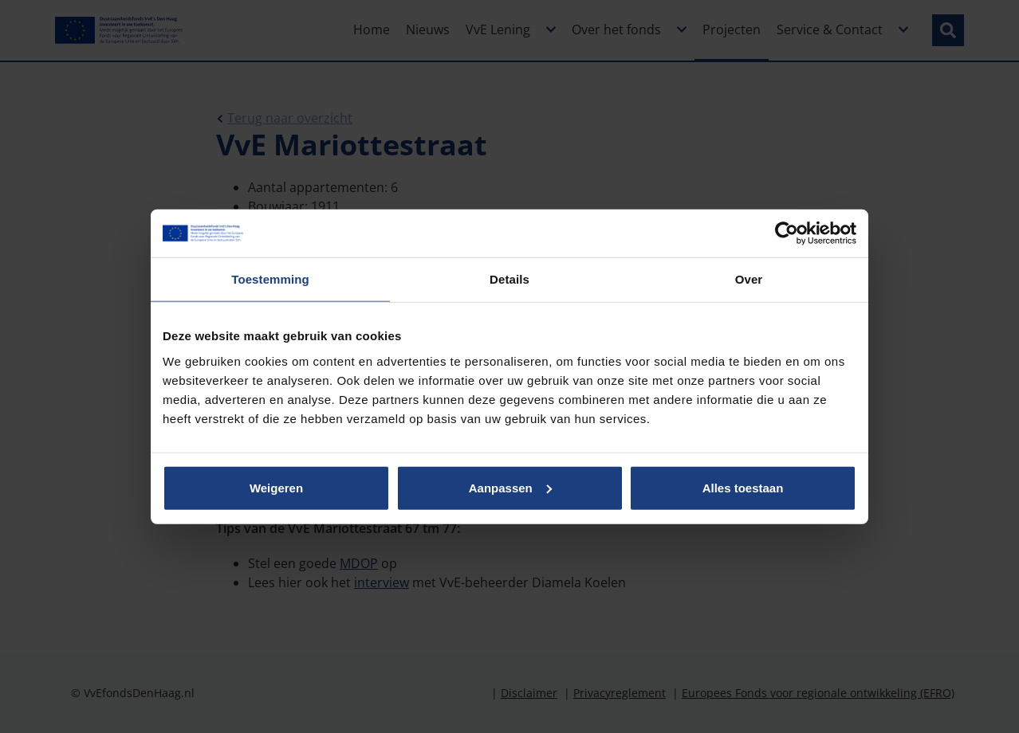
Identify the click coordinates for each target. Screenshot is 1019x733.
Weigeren (276, 487)
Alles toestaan (743, 487)
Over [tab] (749, 279)
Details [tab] (509, 279)
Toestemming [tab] (270, 279)
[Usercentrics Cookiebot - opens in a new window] (786, 233)
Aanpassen (510, 487)
